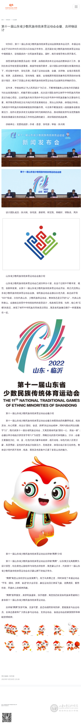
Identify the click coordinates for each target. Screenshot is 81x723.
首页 (2, 20)
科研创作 (8, 20)
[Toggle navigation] (76, 6)
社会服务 (15, 20)
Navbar (11, 6)
